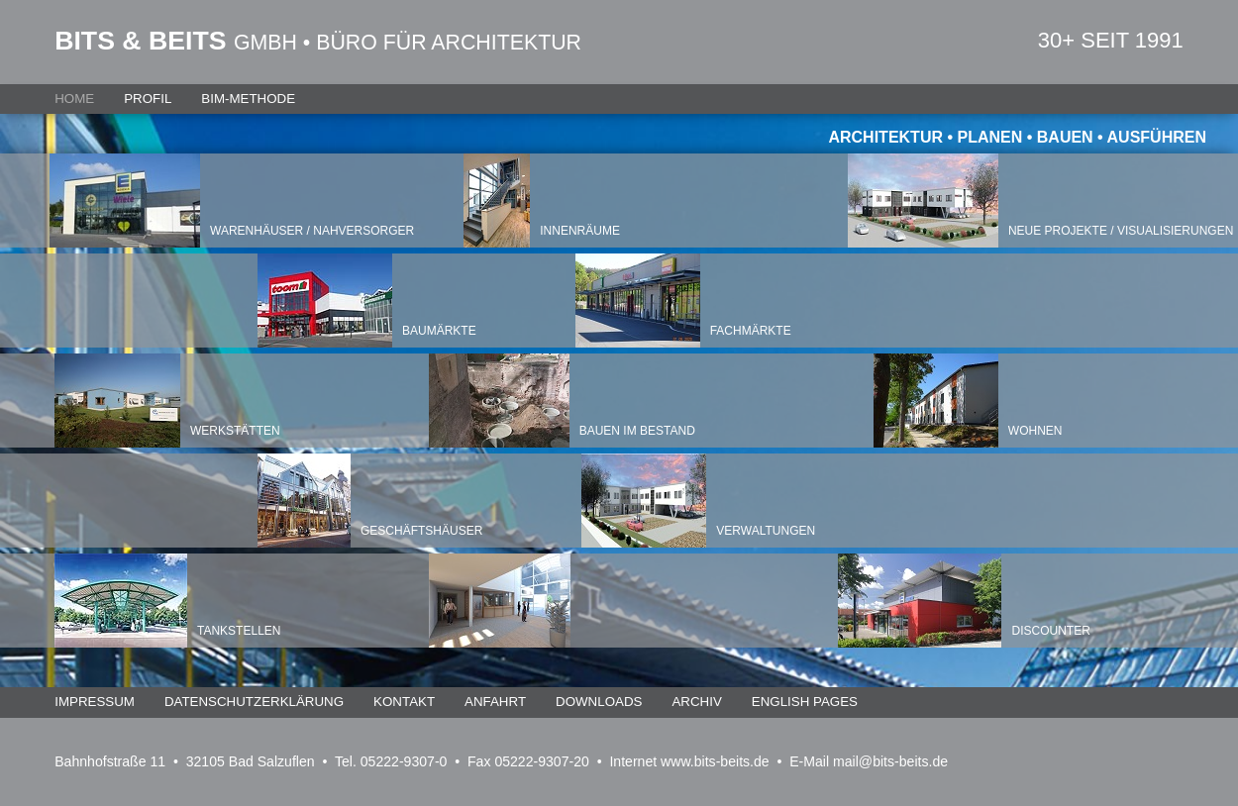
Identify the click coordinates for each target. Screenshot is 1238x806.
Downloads (599, 701)
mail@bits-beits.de (890, 761)
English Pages (805, 701)
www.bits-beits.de (715, 761)
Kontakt (404, 701)
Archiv (696, 701)
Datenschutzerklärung (254, 701)
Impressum (94, 701)
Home (74, 98)
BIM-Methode (248, 98)
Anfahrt (495, 701)
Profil (147, 98)
